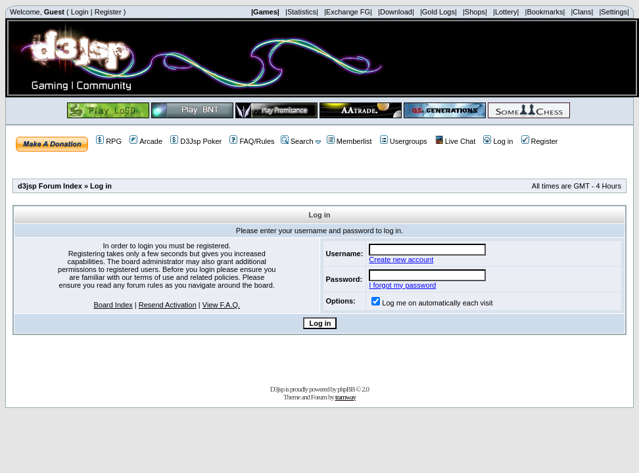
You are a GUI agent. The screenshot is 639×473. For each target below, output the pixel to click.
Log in (498, 141)
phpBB (345, 389)
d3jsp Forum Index (50, 186)
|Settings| (613, 12)
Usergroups (403, 141)
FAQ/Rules (251, 141)
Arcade (146, 141)
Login (80, 12)
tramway (345, 397)
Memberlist (349, 141)
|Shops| (475, 12)
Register (108, 12)
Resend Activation (168, 305)
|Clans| (582, 12)
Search (297, 141)
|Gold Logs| (438, 12)
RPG (109, 141)
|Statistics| (301, 12)
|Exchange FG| (348, 12)
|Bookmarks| (545, 12)
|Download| (396, 12)
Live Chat (455, 141)
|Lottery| (506, 12)
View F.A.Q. (221, 305)
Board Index (112, 305)
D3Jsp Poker (196, 141)
